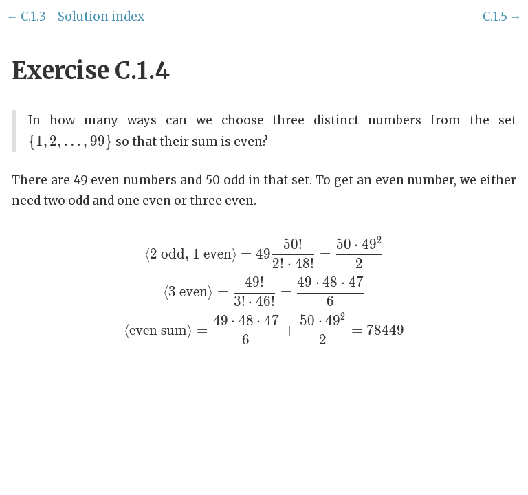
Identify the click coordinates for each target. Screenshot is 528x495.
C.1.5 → (502, 16)
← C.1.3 (26, 16)
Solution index (101, 16)
